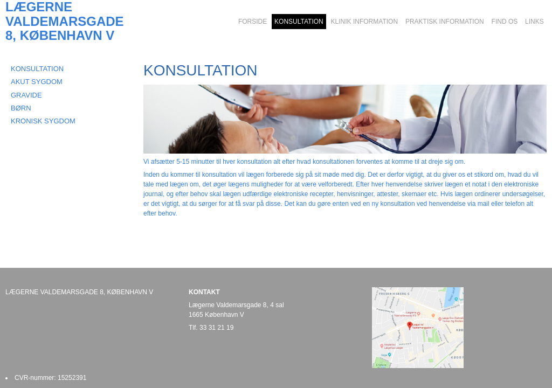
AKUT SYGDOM (37, 82)
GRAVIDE (26, 95)
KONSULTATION (37, 69)
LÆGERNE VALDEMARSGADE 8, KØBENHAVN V (64, 21)
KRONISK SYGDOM (43, 121)
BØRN (21, 108)
